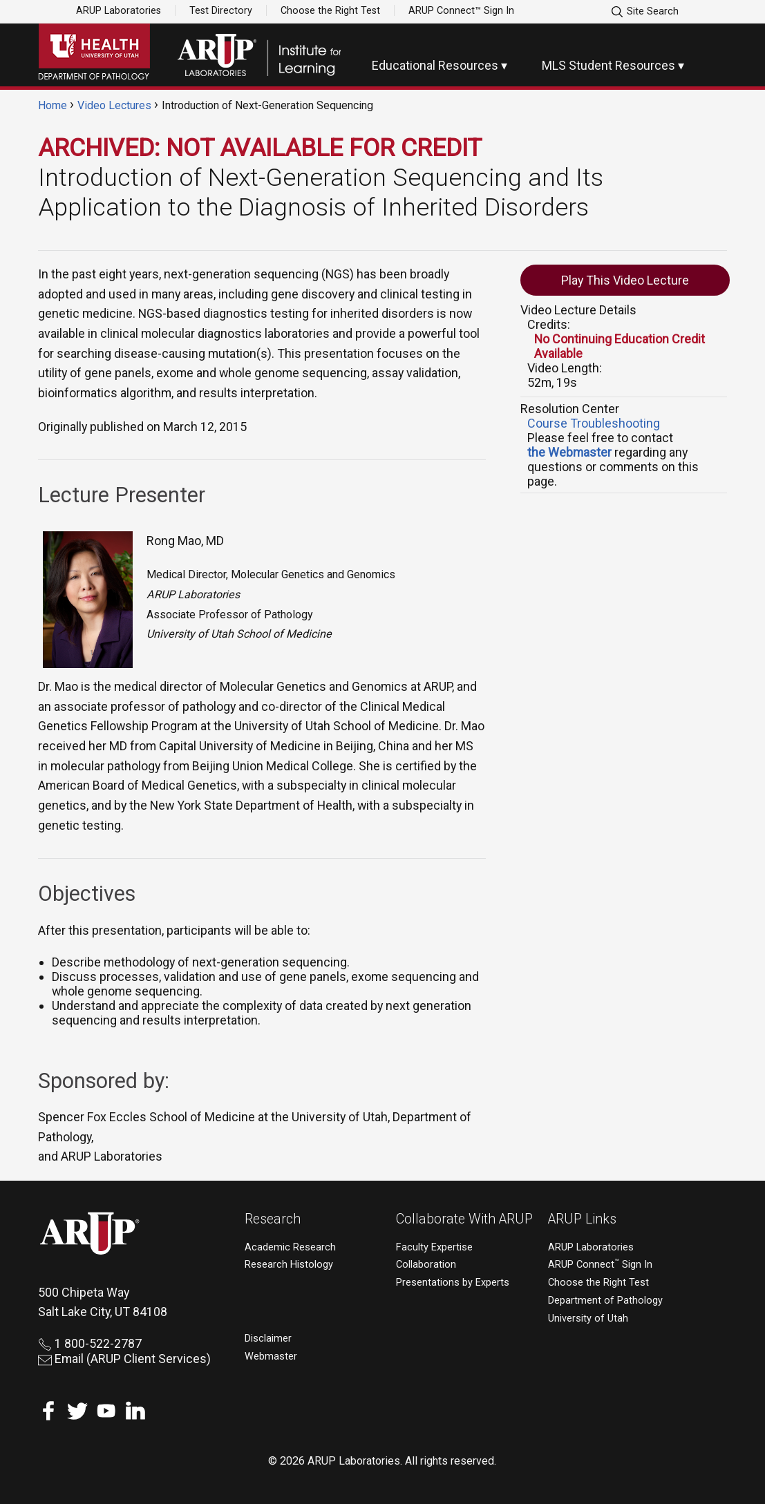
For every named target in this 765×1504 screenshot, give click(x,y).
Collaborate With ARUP (464, 1219)
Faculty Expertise (434, 1247)
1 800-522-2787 (90, 1343)
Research (273, 1219)
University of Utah (588, 1318)
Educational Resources (435, 65)
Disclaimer (268, 1338)
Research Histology (289, 1264)
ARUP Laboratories (118, 10)
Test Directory (220, 10)
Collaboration (426, 1264)
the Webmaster (569, 452)
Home (52, 105)
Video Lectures (114, 105)
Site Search (644, 12)
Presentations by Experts (452, 1282)
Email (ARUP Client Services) (124, 1358)
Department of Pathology (605, 1300)
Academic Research (290, 1247)
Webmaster (271, 1356)
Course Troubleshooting (593, 423)
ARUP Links (582, 1219)
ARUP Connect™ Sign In (461, 10)
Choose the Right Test (330, 10)
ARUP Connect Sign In (600, 1264)
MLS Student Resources (608, 65)
